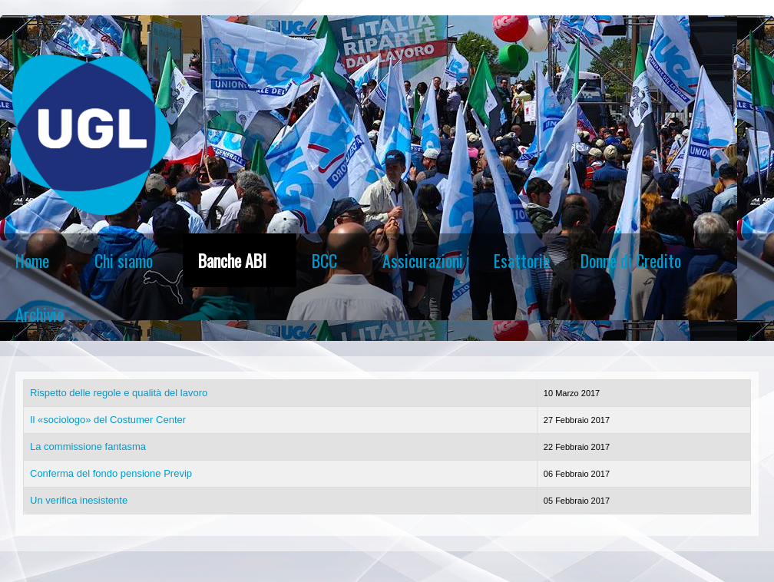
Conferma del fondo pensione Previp (111, 473)
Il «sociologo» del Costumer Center (108, 419)
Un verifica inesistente (78, 500)
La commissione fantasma (88, 446)
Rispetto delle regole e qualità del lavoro (118, 392)
